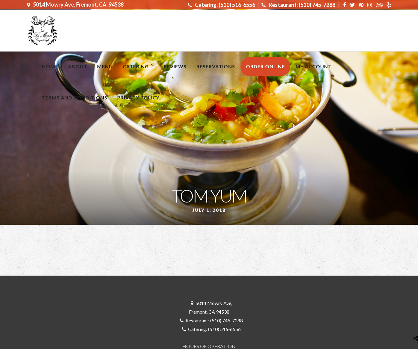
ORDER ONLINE (265, 66)
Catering (136, 66)
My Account (314, 66)
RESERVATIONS (215, 66)
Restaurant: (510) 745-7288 (298, 4)
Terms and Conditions (74, 97)
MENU (105, 66)
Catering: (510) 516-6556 (221, 4)
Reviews (175, 66)
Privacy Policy (138, 97)
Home (50, 66)
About (77, 66)
